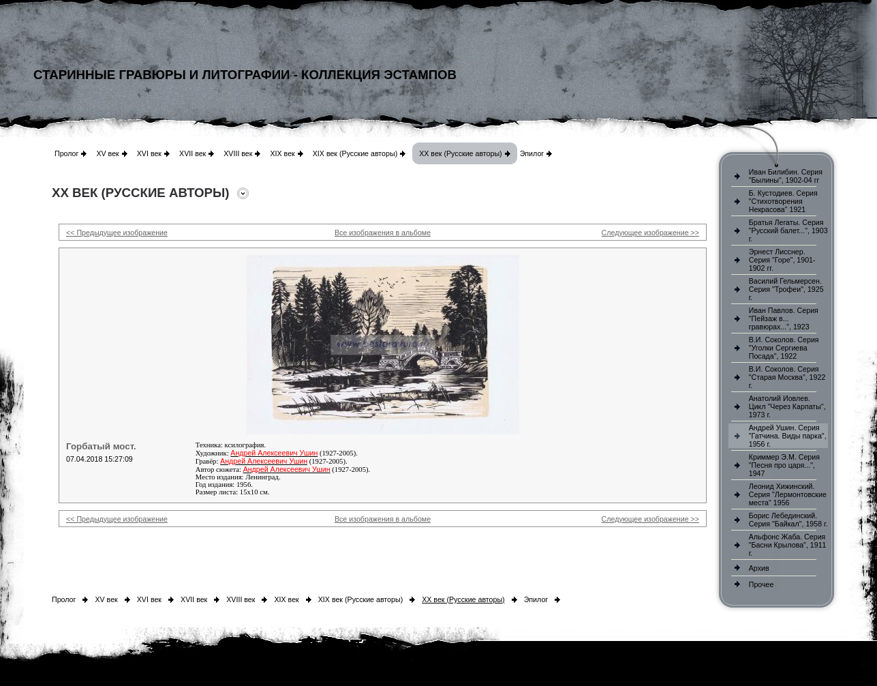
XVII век (192, 153)
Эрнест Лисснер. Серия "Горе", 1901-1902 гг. (782, 260)
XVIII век (238, 153)
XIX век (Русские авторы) (355, 153)
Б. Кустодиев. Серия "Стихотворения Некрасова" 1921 (783, 201)
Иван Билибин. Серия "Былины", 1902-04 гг (785, 176)
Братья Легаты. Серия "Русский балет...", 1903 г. (788, 230)
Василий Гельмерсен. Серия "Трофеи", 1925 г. (786, 289)
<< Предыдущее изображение (117, 232)
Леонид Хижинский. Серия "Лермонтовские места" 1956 (788, 494)
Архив (759, 568)
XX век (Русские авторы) (460, 153)
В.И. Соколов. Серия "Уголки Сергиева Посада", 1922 (784, 347)
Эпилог (532, 153)
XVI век (149, 153)
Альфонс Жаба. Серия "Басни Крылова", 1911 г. (788, 545)
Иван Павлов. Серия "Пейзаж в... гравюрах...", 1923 (783, 318)
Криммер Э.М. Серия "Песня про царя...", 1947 (784, 465)
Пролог (66, 153)
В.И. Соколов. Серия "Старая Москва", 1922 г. (787, 377)
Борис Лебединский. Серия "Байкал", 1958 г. (788, 519)
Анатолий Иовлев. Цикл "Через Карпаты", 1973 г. (787, 406)
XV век (107, 153)
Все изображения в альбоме (383, 232)
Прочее (761, 584)
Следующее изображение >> (650, 232)
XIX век (282, 153)
